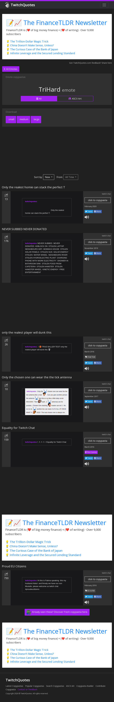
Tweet (88, 211)
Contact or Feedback (27, 689)
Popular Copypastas (34, 686)
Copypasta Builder (85, 686)
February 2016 (90, 585)
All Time (70, 177)
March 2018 (89, 351)
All (38, 98)
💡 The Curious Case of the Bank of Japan (32, 49)
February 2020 (90, 206)
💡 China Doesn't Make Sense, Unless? (30, 45)
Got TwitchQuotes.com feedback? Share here (90, 62)
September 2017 (91, 396)
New (47, 177)
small (11, 119)
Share (97, 211)
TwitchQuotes (20, 5)
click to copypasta (97, 200)
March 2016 (89, 447)
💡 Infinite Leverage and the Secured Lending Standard (40, 53)
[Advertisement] (57, 150)
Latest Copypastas (14, 686)
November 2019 (91, 248)
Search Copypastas (55, 686)
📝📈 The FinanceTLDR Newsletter (56, 22)
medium (23, 119)
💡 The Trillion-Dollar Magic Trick (27, 41)
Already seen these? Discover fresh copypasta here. (57, 612)
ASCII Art (75, 98)
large (36, 119)
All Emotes (10, 69)
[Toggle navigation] (104, 5)
